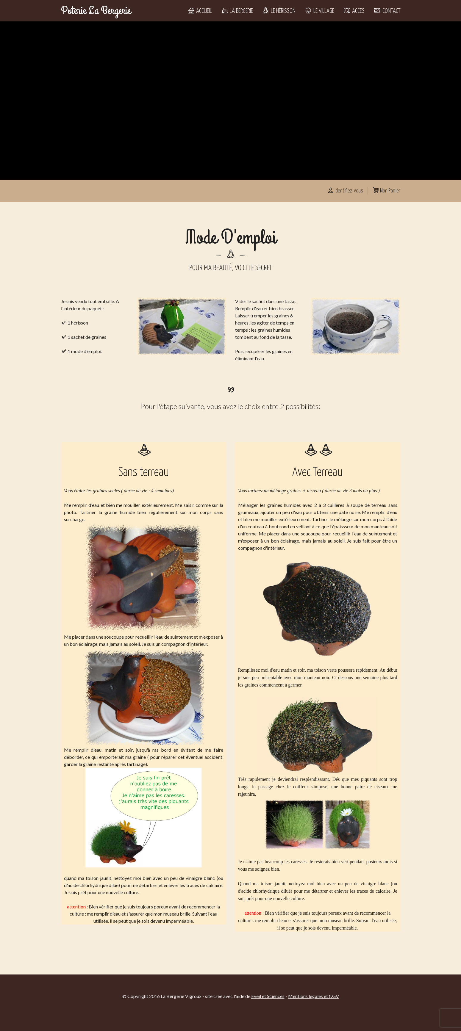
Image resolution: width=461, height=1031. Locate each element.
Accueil (199, 11)
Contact (387, 11)
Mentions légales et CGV (313, 996)
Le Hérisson (279, 11)
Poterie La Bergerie (96, 10)
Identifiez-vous (345, 191)
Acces (354, 11)
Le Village (319, 11)
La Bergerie (237, 11)
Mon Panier (386, 191)
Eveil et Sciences (268, 996)
